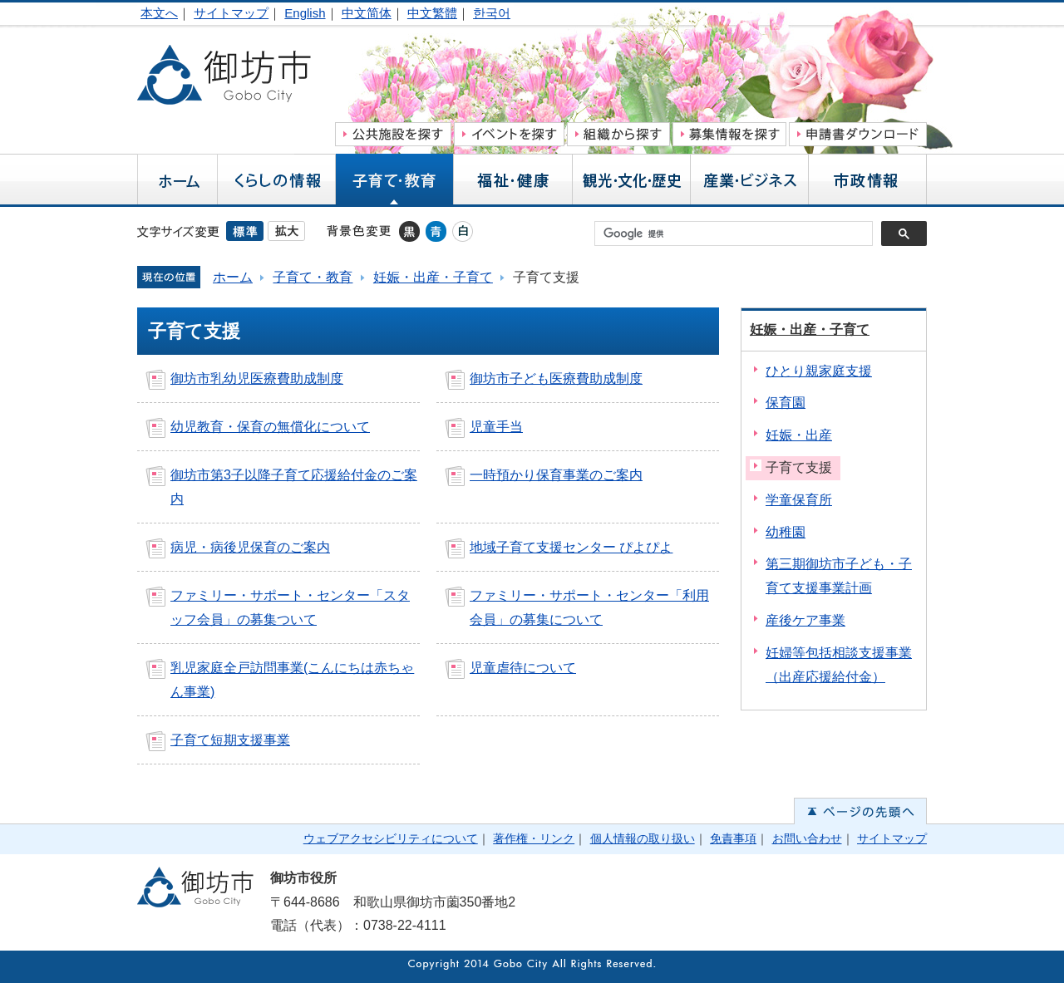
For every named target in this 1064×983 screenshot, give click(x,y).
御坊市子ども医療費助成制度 (556, 378)
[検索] (737, 233)
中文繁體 (432, 13)
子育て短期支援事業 (230, 740)
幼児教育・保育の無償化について (270, 427)
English (304, 13)
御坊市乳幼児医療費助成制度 (256, 378)
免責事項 (733, 838)
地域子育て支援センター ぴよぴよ (571, 547)
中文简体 (367, 13)
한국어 (491, 13)
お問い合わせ (807, 838)
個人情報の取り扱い (642, 838)
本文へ (159, 13)
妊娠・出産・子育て (433, 277)
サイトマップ (231, 13)
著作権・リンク (533, 838)
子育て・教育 (312, 277)
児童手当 (496, 427)
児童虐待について (523, 668)
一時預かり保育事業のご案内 (556, 475)
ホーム (233, 277)
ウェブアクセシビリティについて (390, 838)
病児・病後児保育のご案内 (250, 547)
